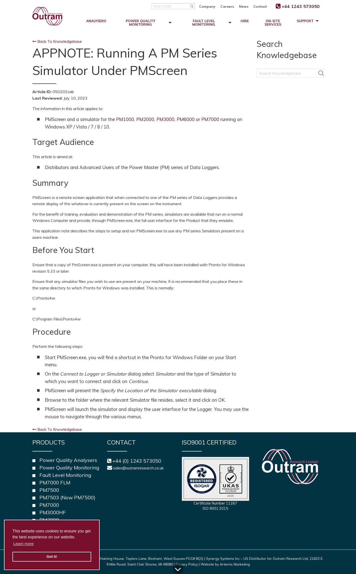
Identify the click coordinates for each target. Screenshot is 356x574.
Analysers (96, 21)
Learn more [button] (23, 544)
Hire (245, 21)
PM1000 (125, 119)
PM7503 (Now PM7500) (67, 497)
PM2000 (145, 119)
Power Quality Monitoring (140, 22)
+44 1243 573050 (301, 6)
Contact (260, 6)
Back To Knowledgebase (57, 41)
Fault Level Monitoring (203, 22)
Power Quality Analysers (68, 460)
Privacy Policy (187, 564)
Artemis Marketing (235, 564)
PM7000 (49, 505)
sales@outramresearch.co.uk (138, 467)
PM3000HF (52, 512)
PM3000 (165, 119)
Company (207, 6)
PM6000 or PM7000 (198, 119)
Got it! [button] (52, 557)
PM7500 (49, 490)
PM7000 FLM (54, 482)
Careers (227, 6)
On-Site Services (273, 22)
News (243, 6)
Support (305, 21)
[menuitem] (209, 6)
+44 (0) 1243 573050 (136, 461)
